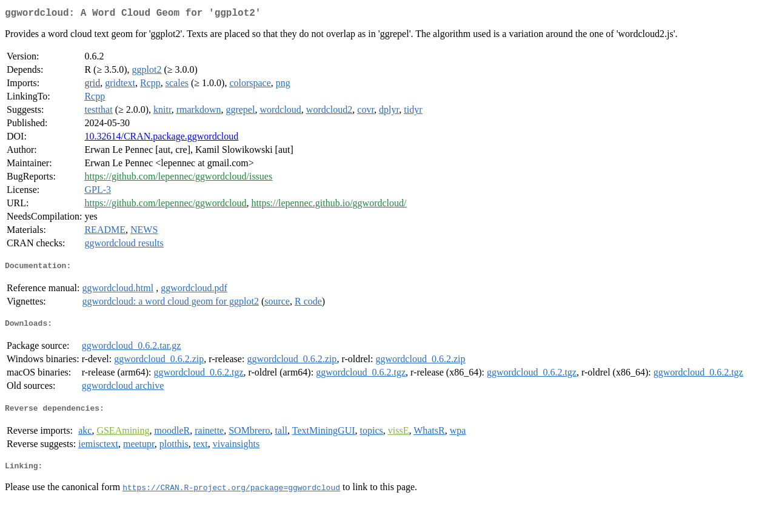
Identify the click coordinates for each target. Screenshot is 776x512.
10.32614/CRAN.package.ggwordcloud (161, 138)
